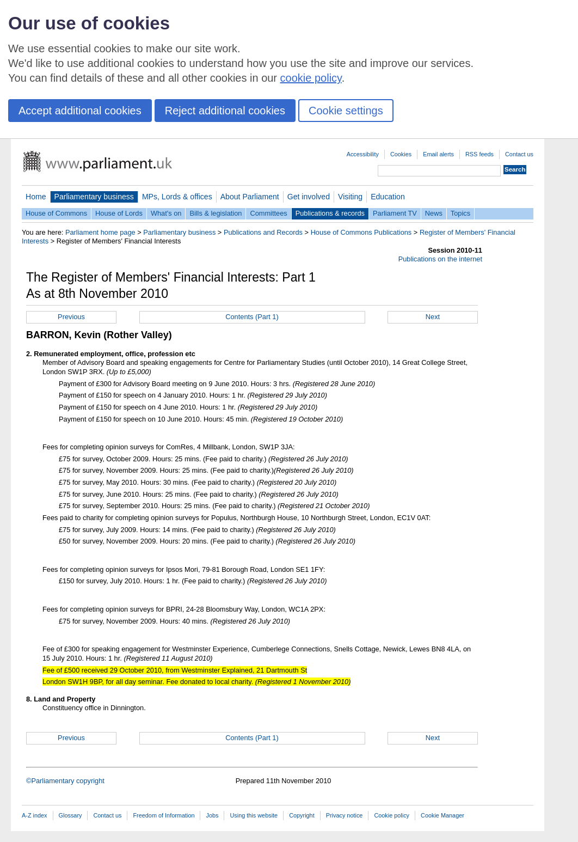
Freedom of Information (163, 815)
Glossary (70, 815)
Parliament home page (100, 232)
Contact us (519, 154)
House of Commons (56, 213)
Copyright (302, 815)
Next (433, 317)
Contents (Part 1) (251, 317)
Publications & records (330, 213)
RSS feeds (479, 154)
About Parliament (249, 196)
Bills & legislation (215, 213)
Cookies (400, 154)
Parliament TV (395, 213)
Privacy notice (344, 815)
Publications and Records (263, 232)
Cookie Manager (442, 815)
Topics (460, 213)
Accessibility (363, 154)
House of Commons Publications (361, 232)
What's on (166, 213)
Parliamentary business (94, 196)
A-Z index (34, 815)
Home (36, 196)
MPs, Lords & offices (177, 196)
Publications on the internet (440, 259)
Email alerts (438, 154)
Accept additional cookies (80, 111)
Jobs (212, 815)
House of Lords (119, 213)
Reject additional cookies (225, 111)
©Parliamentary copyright (65, 781)
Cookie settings (346, 111)
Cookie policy (391, 815)
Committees (268, 213)
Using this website (254, 815)
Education (388, 196)
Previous (71, 317)
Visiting (350, 196)
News (433, 213)
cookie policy (311, 78)
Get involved (308, 196)
